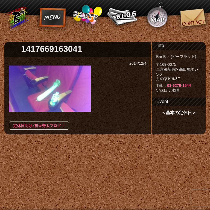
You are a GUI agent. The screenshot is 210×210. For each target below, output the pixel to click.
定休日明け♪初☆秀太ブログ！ (39, 125)
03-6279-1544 (179, 85)
